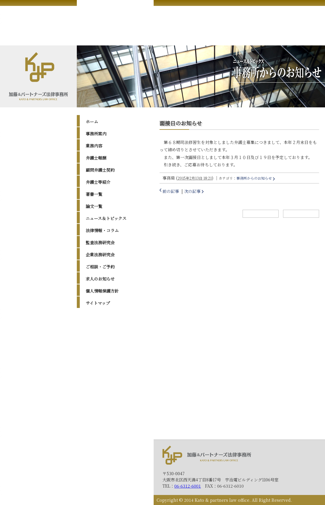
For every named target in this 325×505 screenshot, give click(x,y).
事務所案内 (96, 134)
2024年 (98, 335)
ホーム (92, 121)
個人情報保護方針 (102, 291)
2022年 (98, 350)
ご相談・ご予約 (100, 267)
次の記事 (192, 191)
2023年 (98, 343)
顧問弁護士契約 (100, 170)
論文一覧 (94, 206)
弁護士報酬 (96, 158)
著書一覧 (94, 194)
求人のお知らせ (100, 279)
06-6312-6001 (187, 486)
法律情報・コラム (102, 230)
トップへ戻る (301, 214)
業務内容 (94, 146)
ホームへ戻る (261, 214)
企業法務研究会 (100, 255)
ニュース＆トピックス (106, 218)
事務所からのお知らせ (254, 178)
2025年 (98, 328)
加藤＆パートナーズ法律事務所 (206, 455)
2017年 (98, 380)
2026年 (98, 320)
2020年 (98, 357)
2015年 (98, 395)
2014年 (98, 402)
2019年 (98, 365)
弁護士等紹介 (98, 182)
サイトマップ (98, 303)
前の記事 (170, 191)
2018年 (98, 372)
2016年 (98, 387)
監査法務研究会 (100, 242)
